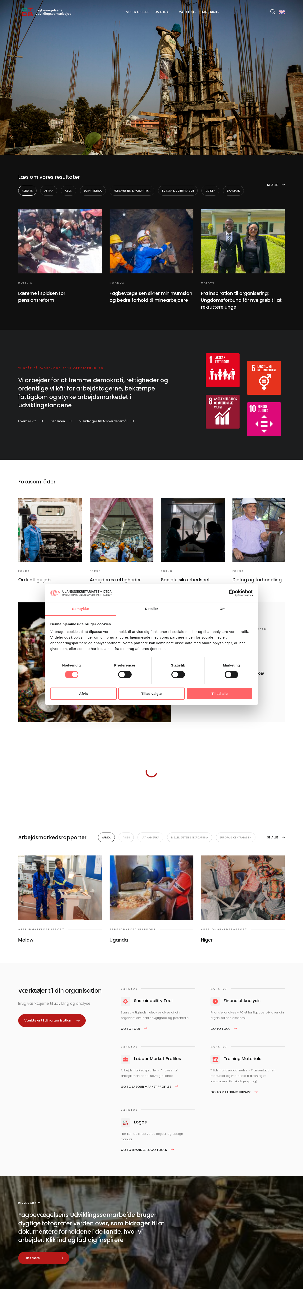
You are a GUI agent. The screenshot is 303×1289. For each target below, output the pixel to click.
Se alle (272, 185)
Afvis (83, 694)
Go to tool (130, 1028)
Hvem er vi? (27, 421)
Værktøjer (187, 12)
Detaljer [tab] (151, 609)
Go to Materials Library (230, 1092)
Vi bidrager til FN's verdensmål (103, 421)
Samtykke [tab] (80, 609)
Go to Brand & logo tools (144, 1150)
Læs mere (32, 1258)
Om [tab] (222, 609)
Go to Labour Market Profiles (146, 1086)
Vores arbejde (137, 12)
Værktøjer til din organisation (47, 1020)
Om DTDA (162, 12)
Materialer (210, 12)
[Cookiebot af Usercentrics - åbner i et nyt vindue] (232, 592)
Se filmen (58, 421)
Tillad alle (219, 694)
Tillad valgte (151, 694)
